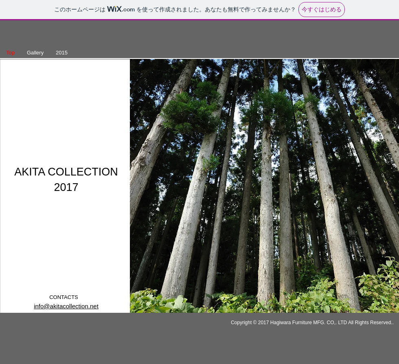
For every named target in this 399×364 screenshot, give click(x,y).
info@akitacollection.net (66, 306)
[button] (264, 186)
